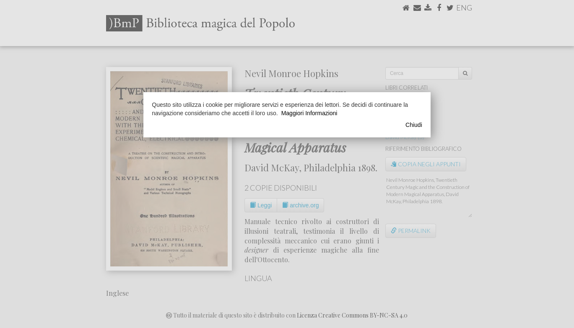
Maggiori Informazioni (309, 113)
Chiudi (413, 124)
